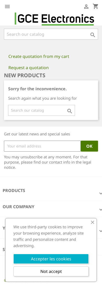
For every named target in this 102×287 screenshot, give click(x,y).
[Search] (51, 34)
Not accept (51, 271)
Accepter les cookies (51, 259)
